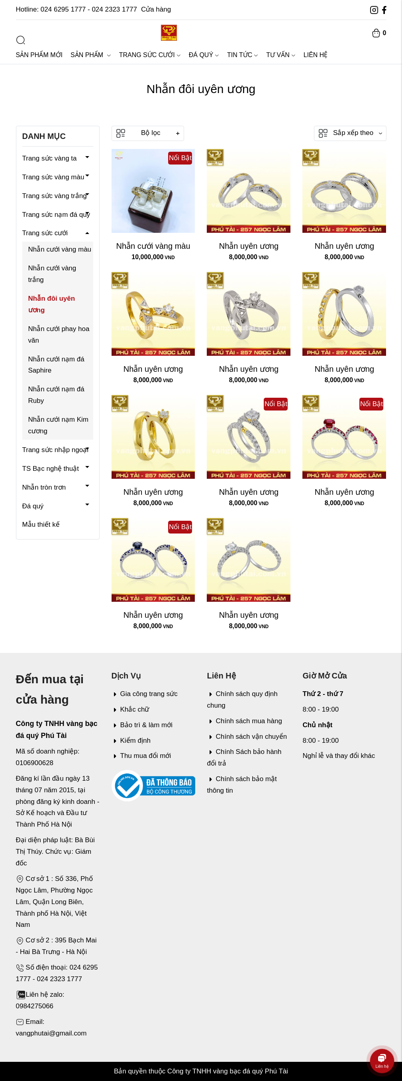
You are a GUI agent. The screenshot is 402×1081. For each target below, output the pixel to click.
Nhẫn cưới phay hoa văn (59, 334)
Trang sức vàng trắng (54, 196)
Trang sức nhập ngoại (55, 450)
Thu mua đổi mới (141, 756)
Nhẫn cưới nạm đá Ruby (56, 395)
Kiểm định (131, 740)
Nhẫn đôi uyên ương (51, 304)
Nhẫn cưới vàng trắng (52, 274)
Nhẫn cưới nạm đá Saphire (56, 365)
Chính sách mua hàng (244, 721)
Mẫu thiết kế (41, 524)
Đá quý (204, 55)
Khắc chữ (130, 709)
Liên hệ (316, 55)
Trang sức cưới (150, 55)
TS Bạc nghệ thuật (50, 468)
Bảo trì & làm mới (142, 725)
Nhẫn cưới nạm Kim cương (58, 425)
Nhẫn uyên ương (248, 246)
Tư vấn (280, 55)
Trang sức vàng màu (53, 177)
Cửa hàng (156, 9)
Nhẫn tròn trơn (44, 487)
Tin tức (242, 55)
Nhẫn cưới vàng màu (60, 249)
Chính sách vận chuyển (247, 736)
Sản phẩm (91, 55)
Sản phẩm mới (39, 55)
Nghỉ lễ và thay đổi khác (339, 756)
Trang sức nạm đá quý (56, 214)
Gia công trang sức (145, 694)
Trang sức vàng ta (49, 158)
